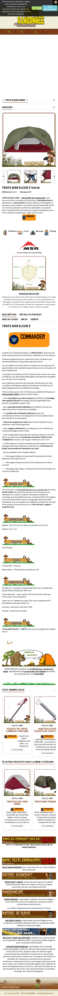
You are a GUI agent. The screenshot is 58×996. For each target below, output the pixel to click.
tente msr (28, 956)
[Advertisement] (29, 65)
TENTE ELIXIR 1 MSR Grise (17, 803)
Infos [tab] (24, 319)
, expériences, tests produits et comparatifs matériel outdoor (29, 939)
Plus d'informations (49, 8)
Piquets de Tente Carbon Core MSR (17, 730)
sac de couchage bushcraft (33, 887)
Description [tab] (9, 314)
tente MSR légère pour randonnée (32, 489)
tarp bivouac (35, 904)
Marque (23, 192)
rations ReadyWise (34, 971)
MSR (30, 192)
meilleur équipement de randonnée (26, 908)
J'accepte (36, 8)
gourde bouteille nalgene (43, 940)
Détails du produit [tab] (30, 314)
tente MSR (37, 942)
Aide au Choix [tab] (10, 319)
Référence (7, 192)
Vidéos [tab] (34, 319)
